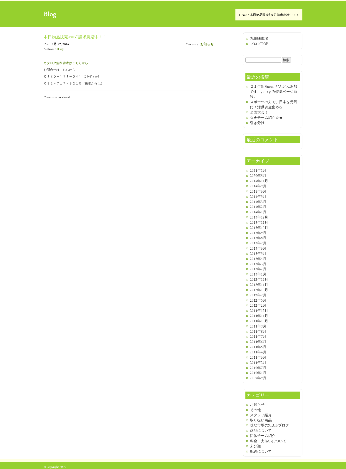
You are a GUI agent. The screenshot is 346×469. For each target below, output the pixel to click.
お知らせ (207, 44)
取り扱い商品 (261, 420)
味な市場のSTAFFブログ (269, 425)
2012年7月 (258, 295)
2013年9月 (258, 233)
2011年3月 (258, 357)
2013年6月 (258, 248)
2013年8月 (258, 238)
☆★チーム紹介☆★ (266, 117)
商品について (261, 430)
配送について (261, 451)
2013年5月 (258, 253)
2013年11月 (259, 222)
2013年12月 (259, 217)
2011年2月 (258, 362)
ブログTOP (259, 43)
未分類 (255, 446)
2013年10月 (259, 227)
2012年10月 (259, 290)
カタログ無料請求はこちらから (66, 63)
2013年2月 (258, 269)
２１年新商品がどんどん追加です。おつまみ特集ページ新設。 (273, 91)
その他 (255, 409)
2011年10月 (259, 321)
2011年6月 (258, 341)
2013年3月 (258, 264)
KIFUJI (59, 49)
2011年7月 (258, 336)
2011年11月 (259, 315)
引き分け (257, 122)
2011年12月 (259, 310)
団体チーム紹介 (262, 435)
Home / (244, 15)
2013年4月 (258, 258)
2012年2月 (258, 305)
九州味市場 (259, 38)
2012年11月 (259, 284)
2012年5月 (258, 300)
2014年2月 (258, 206)
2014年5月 (258, 196)
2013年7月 (258, 243)
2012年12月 (259, 279)
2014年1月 (258, 212)
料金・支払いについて (268, 441)
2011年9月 (258, 326)
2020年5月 (258, 175)
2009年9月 (258, 378)
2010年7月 (258, 367)
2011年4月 (258, 352)
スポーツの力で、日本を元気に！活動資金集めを (273, 104)
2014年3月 (258, 201)
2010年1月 (258, 372)
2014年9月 (258, 186)
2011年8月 (258, 331)
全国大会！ (259, 112)
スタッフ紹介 (261, 415)
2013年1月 (258, 274)
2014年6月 (258, 191)
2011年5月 (258, 347)
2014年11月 (259, 181)
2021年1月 (258, 170)
